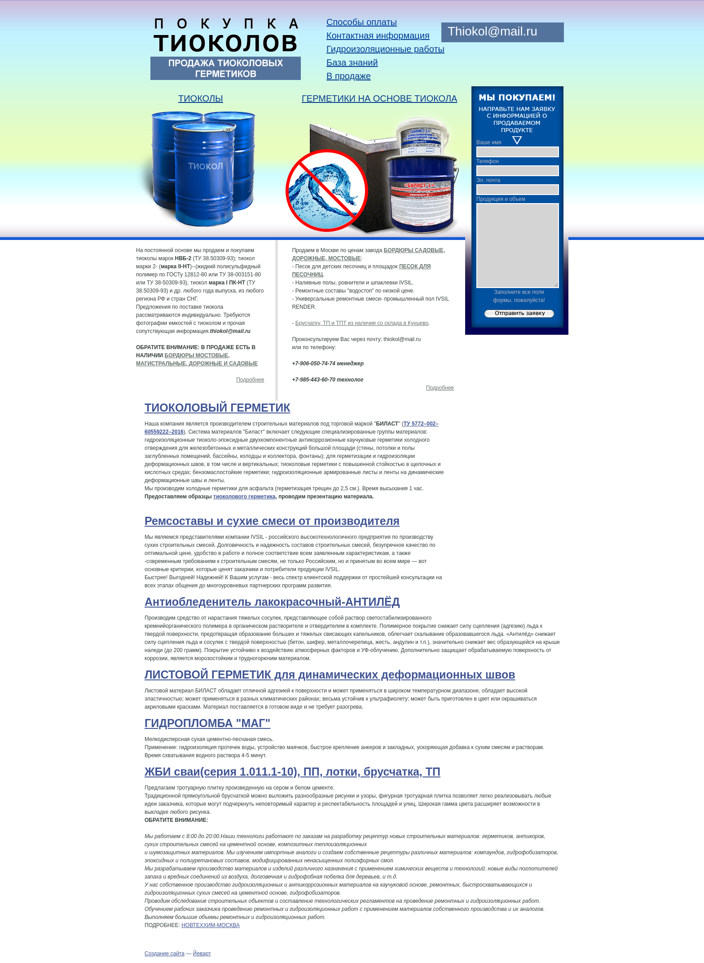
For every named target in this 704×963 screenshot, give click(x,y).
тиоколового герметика (244, 496)
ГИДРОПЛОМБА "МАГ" (207, 723)
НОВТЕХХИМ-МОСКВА (210, 925)
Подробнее (250, 380)
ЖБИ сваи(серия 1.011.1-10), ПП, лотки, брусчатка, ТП (292, 771)
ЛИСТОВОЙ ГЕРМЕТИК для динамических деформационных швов (330, 674)
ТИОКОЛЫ (200, 98)
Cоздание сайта (165, 953)
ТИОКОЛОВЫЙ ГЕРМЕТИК (217, 407)
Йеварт (202, 953)
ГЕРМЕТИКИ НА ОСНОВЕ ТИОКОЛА (379, 98)
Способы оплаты (361, 22)
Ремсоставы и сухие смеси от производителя (272, 521)
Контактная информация (378, 35)
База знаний (352, 62)
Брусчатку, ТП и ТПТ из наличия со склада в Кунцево (361, 323)
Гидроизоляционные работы (385, 49)
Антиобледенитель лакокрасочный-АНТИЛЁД (272, 601)
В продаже (348, 76)
